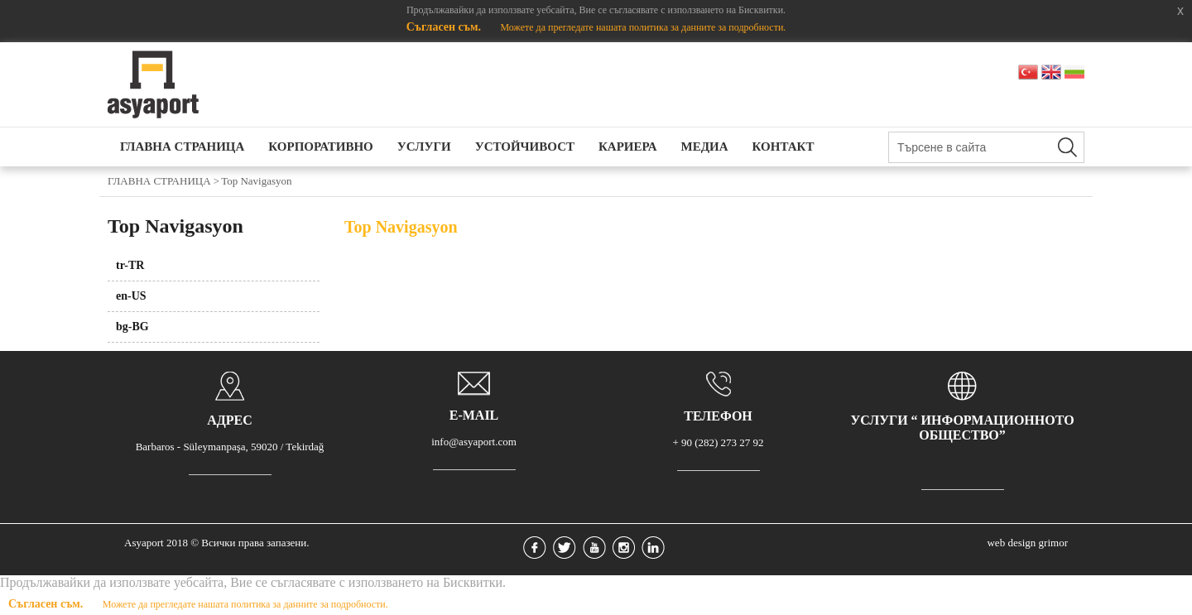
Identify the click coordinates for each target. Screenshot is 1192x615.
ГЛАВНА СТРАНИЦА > (163, 181)
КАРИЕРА (627, 146)
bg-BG (132, 326)
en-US (131, 296)
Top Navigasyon (256, 181)
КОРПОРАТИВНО (320, 146)
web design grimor (1027, 542)
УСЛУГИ (424, 146)
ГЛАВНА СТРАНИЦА (182, 146)
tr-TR (130, 265)
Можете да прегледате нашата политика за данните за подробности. (643, 27)
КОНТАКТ (783, 146)
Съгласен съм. (445, 27)
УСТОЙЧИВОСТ (524, 146)
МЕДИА (704, 146)
